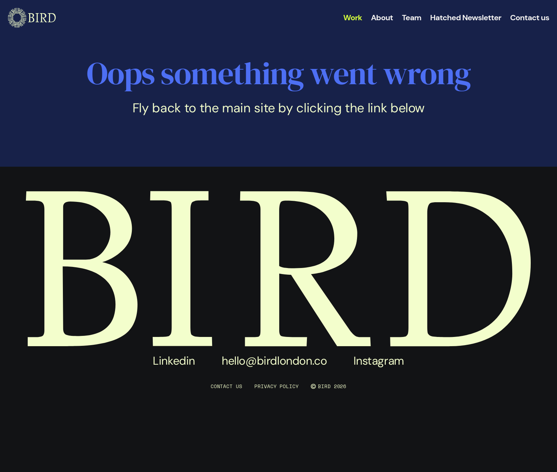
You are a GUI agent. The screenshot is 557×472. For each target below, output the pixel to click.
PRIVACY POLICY (276, 386)
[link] (32, 17)
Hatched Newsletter (465, 17)
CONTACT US (226, 386)
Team (411, 17)
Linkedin (174, 360)
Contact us (529, 17)
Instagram (378, 360)
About (382, 17)
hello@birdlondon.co (274, 360)
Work (352, 17)
